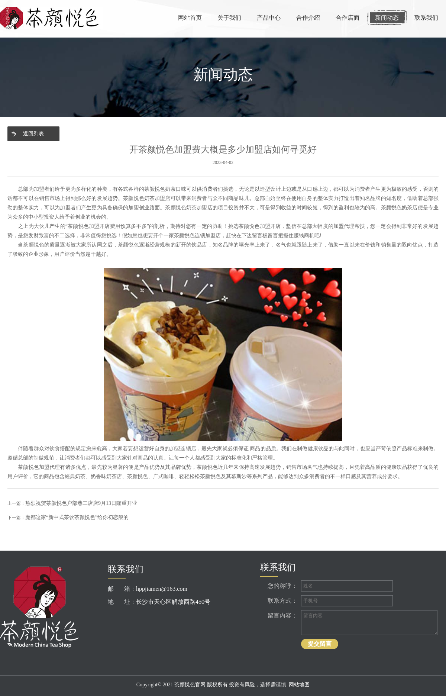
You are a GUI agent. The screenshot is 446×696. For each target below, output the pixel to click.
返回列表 (33, 133)
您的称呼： (282, 586)
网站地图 (299, 684)
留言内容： (282, 615)
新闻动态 (387, 17)
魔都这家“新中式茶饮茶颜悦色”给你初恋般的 (77, 517)
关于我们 (229, 17)
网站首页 (190, 17)
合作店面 (347, 17)
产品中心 (269, 17)
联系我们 (426, 17)
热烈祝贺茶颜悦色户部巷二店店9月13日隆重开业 (81, 503)
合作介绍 (308, 17)
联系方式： (282, 600)
